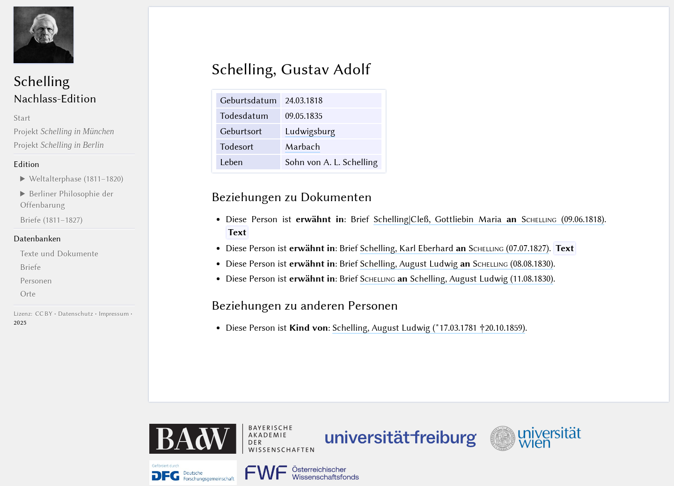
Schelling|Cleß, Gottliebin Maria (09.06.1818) (489, 219)
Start (22, 118)
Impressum (114, 314)
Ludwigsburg (310, 131)
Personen (36, 280)
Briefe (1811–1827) (51, 220)
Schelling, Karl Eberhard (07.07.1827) (454, 248)
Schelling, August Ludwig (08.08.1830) (456, 263)
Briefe (30, 267)
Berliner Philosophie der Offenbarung (66, 199)
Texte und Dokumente (59, 253)
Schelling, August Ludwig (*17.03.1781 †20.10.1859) (428, 327)
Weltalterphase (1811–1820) (76, 178)
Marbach (302, 146)
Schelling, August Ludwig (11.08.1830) (456, 278)
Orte (28, 293)
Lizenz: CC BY (33, 314)
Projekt (64, 131)
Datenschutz (75, 314)
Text (237, 232)
